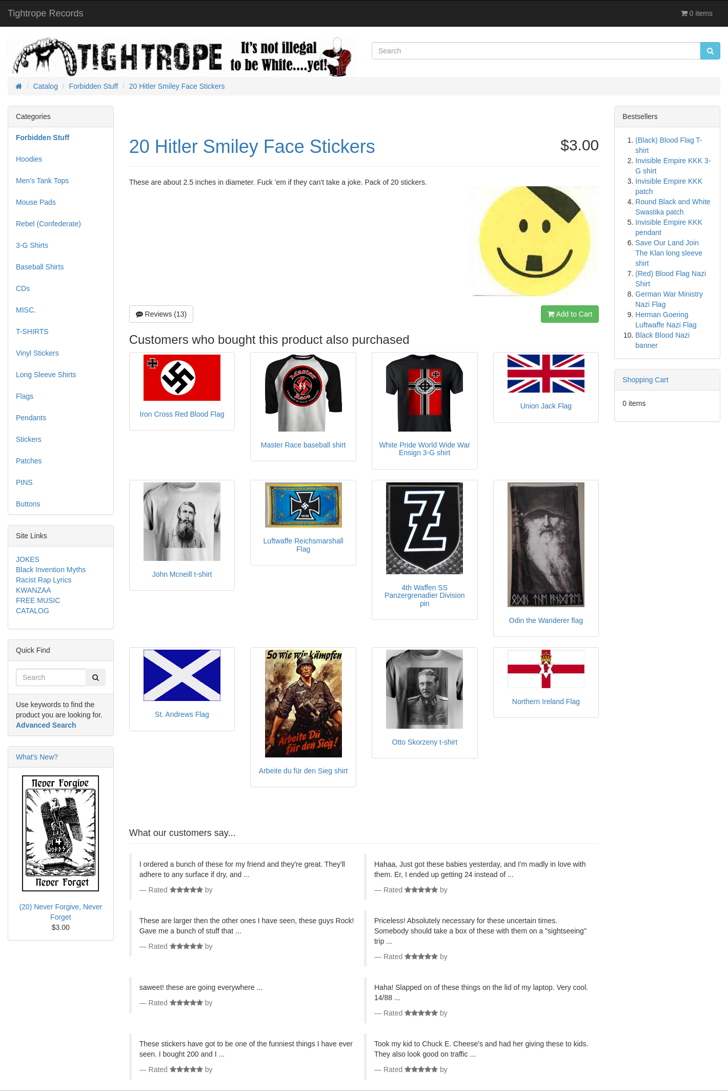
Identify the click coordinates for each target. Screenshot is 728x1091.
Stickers (29, 439)
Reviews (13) (161, 314)
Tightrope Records (45, 13)
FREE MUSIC (38, 600)
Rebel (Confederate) (48, 224)
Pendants (31, 418)
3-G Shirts (32, 245)
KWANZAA (33, 590)
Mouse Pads (36, 202)
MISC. (26, 310)
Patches (29, 461)
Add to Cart (570, 314)
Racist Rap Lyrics (43, 580)
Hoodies (29, 159)
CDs (23, 288)
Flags (24, 396)
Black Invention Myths (51, 570)
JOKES (27, 559)
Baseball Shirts (40, 267)
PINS (24, 482)
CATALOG (32, 611)
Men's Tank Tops (42, 181)
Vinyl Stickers (37, 353)
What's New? (37, 757)
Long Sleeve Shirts (46, 375)
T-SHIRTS (32, 331)
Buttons (28, 504)
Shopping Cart (645, 380)
